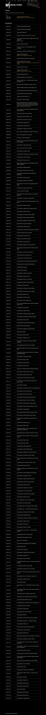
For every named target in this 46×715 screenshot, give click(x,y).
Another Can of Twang (31, 62)
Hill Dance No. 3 (23, 62)
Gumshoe (21, 40)
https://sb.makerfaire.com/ (28, 17)
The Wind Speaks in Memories (26, 55)
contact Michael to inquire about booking (16, 12)
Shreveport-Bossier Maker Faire (23, 16)
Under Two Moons (28, 71)
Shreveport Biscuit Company (30, 35)
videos (28, 96)
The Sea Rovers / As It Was (25, 106)
